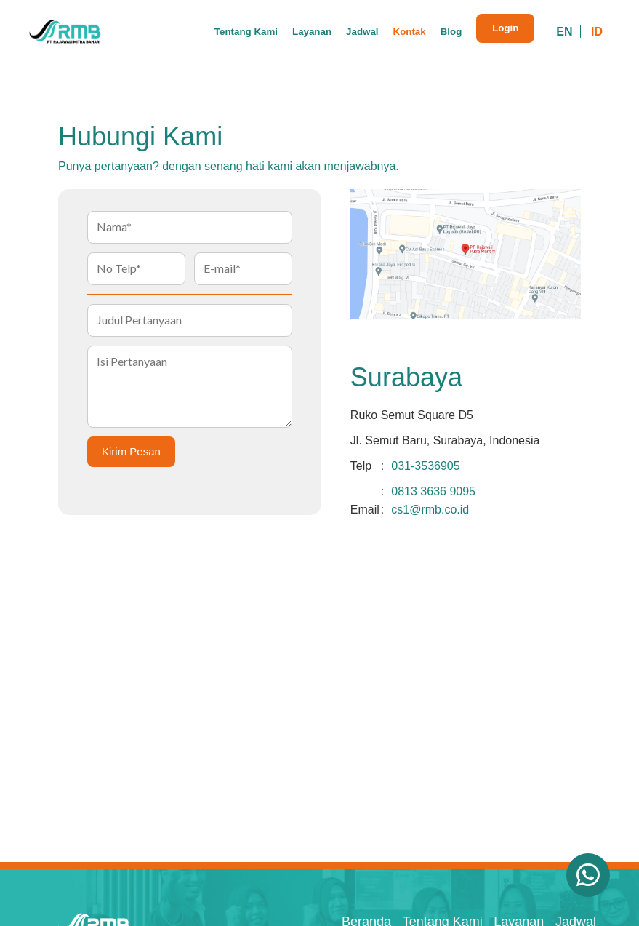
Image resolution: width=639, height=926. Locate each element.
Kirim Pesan (131, 451)
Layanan (311, 31)
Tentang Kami (246, 31)
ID (597, 31)
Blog (451, 31)
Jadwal (362, 31)
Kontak (409, 31)
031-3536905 (425, 466)
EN (564, 31)
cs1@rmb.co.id (430, 509)
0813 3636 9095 (433, 491)
